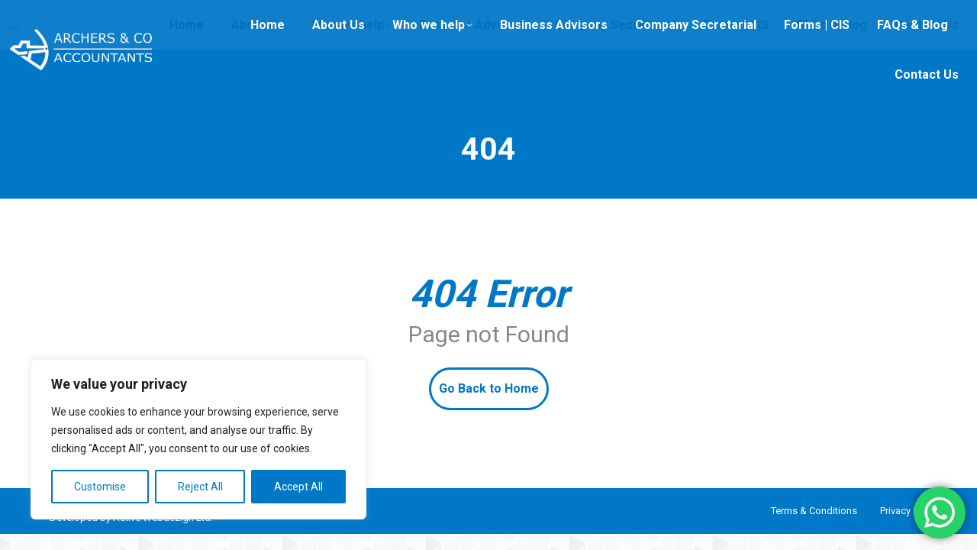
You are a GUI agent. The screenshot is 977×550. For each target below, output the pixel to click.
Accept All (298, 486)
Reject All (200, 486)
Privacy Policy (909, 510)
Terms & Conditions (814, 510)
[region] (198, 439)
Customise (100, 486)
